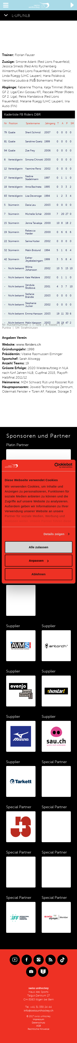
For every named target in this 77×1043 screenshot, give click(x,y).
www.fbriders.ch (28, 344)
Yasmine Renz (33, 168)
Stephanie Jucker (30, 305)
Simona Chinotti (34, 159)
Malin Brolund (33, 250)
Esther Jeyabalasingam (34, 259)
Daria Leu (30, 204)
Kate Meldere (32, 277)
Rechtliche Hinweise (38, 1029)
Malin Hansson (33, 322)
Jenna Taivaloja (33, 223)
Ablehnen (38, 574)
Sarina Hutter (32, 241)
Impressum (38, 1019)
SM (72, 123)
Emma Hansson (34, 313)
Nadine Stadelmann (31, 178)
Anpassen (38, 560)
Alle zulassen (38, 547)
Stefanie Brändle (29, 295)
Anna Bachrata (33, 186)
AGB (38, 1025)
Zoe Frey (30, 150)
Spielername (33, 123)
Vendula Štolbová (30, 286)
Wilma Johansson (31, 268)
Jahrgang (50, 123)
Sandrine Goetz (33, 141)
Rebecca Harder (30, 232)
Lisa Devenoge (33, 195)
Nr (5, 123)
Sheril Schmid (32, 132)
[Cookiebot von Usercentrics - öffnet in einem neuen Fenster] (54, 465)
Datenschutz (38, 1022)
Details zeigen (54, 534)
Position (13, 123)
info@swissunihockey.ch (38, 1010)
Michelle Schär (33, 214)
